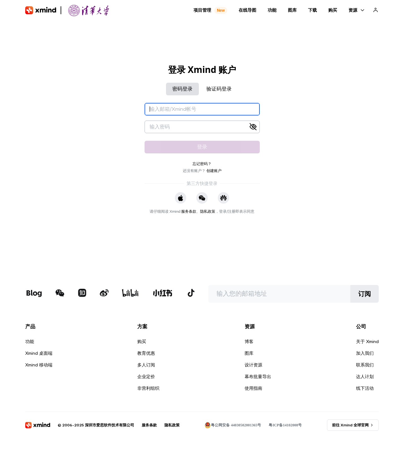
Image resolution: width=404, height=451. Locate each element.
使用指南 (253, 388)
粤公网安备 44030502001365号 (233, 425)
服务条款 (188, 211)
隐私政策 (207, 211)
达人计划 (365, 376)
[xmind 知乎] (82, 293)
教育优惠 (146, 353)
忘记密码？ (202, 164)
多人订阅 (146, 365)
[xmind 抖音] (191, 293)
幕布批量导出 (258, 376)
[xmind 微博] (104, 293)
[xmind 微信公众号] (60, 293)
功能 (29, 341)
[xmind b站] (130, 293)
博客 (249, 341)
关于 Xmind (367, 341)
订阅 (364, 293)
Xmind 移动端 (38, 365)
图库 (249, 353)
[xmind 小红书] (163, 293)
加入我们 (365, 353)
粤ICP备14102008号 (285, 425)
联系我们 (365, 365)
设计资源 (253, 365)
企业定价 (146, 376)
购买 (141, 341)
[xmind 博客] (34, 293)
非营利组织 (148, 388)
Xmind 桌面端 (38, 353)
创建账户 (214, 171)
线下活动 (365, 388)
